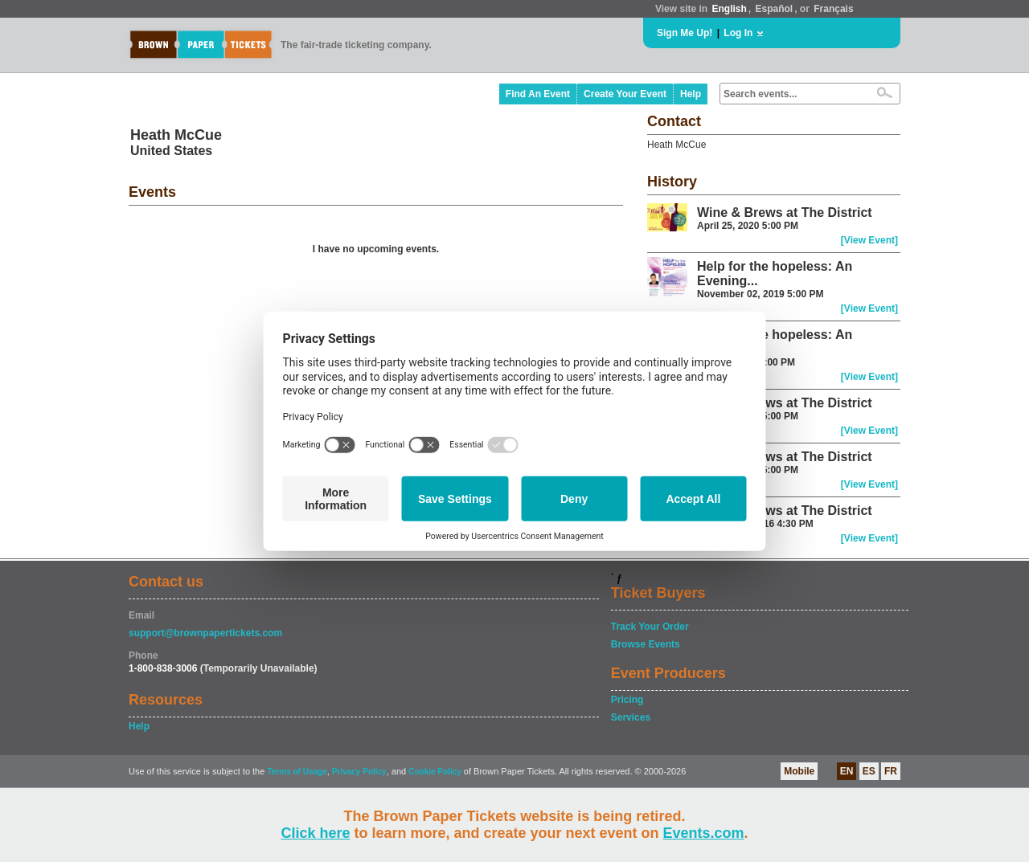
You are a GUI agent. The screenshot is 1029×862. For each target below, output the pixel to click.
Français (833, 8)
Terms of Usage (296, 771)
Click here (315, 833)
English (728, 8)
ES (869, 771)
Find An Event (538, 94)
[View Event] (869, 240)
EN (847, 771)
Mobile (799, 771)
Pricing (627, 699)
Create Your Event (625, 94)
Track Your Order (650, 626)
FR (890, 771)
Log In (738, 33)
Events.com (703, 833)
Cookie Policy (434, 771)
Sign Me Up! (684, 33)
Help (690, 94)
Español (774, 8)
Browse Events (645, 644)
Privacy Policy (359, 771)
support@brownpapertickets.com (205, 633)
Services (630, 717)
